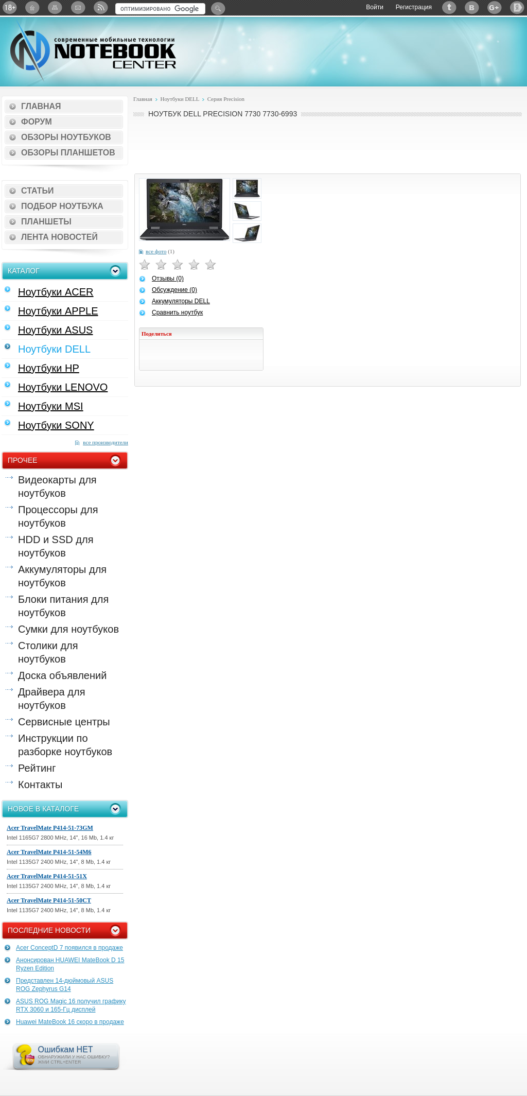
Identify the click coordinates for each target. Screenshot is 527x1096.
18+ (9, 7)
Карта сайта (55, 7)
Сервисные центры (64, 721)
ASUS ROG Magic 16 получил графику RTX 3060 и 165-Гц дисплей (71, 1005)
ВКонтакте (472, 7)
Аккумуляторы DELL (181, 301)
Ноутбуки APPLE (58, 311)
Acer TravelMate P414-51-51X (47, 876)
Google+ (494, 7)
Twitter (449, 7)
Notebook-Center (93, 50)
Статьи (37, 190)
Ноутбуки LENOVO (63, 387)
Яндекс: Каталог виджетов (517, 7)
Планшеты (46, 221)
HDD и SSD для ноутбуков (55, 546)
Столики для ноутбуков (48, 652)
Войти (374, 7)
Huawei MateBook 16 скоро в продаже (70, 1021)
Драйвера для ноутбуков (51, 698)
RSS (100, 7)
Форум (36, 121)
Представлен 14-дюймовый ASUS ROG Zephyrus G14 (64, 985)
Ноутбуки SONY (56, 425)
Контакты (40, 784)
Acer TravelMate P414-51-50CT (49, 900)
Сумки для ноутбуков (68, 629)
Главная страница (32, 7)
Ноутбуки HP (48, 368)
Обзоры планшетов (68, 152)
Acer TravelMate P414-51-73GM (50, 827)
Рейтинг (37, 768)
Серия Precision (226, 99)
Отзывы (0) (168, 278)
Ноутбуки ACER (56, 292)
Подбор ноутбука (62, 206)
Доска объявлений (62, 675)
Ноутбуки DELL (54, 349)
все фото (156, 251)
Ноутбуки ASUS (55, 330)
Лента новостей (59, 237)
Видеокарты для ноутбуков (57, 486)
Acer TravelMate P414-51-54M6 (49, 852)
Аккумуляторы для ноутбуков (62, 576)
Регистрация (414, 7)
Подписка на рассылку (77, 7)
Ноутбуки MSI (50, 406)
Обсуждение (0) (174, 289)
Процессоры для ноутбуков (58, 516)
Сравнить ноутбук (177, 312)
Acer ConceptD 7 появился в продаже (69, 947)
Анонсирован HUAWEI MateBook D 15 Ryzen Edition (70, 964)
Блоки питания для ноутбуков (63, 606)
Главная (41, 106)
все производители (105, 442)
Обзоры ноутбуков (66, 137)
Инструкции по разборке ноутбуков (65, 745)
